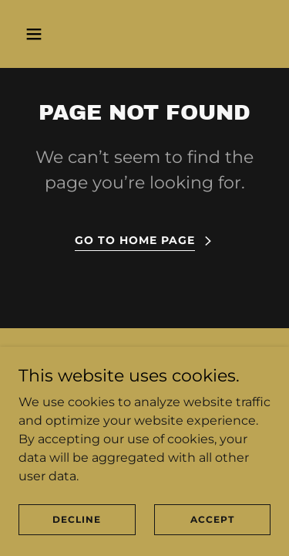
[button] (47, 34)
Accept (212, 519)
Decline (76, 519)
